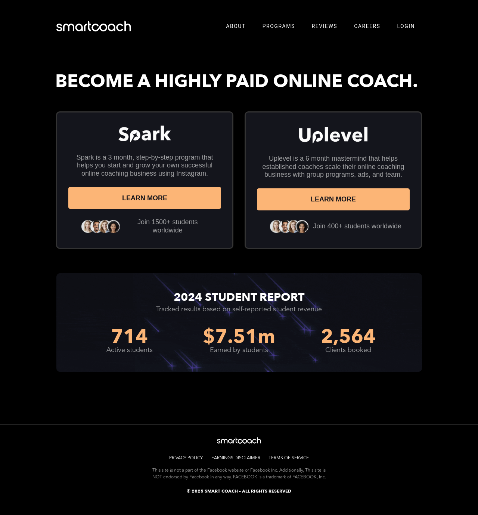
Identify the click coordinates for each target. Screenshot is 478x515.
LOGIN (406, 26)
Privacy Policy (185, 457)
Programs (279, 26)
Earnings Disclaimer (235, 457)
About (235, 26)
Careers (367, 26)
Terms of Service (289, 457)
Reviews (325, 26)
